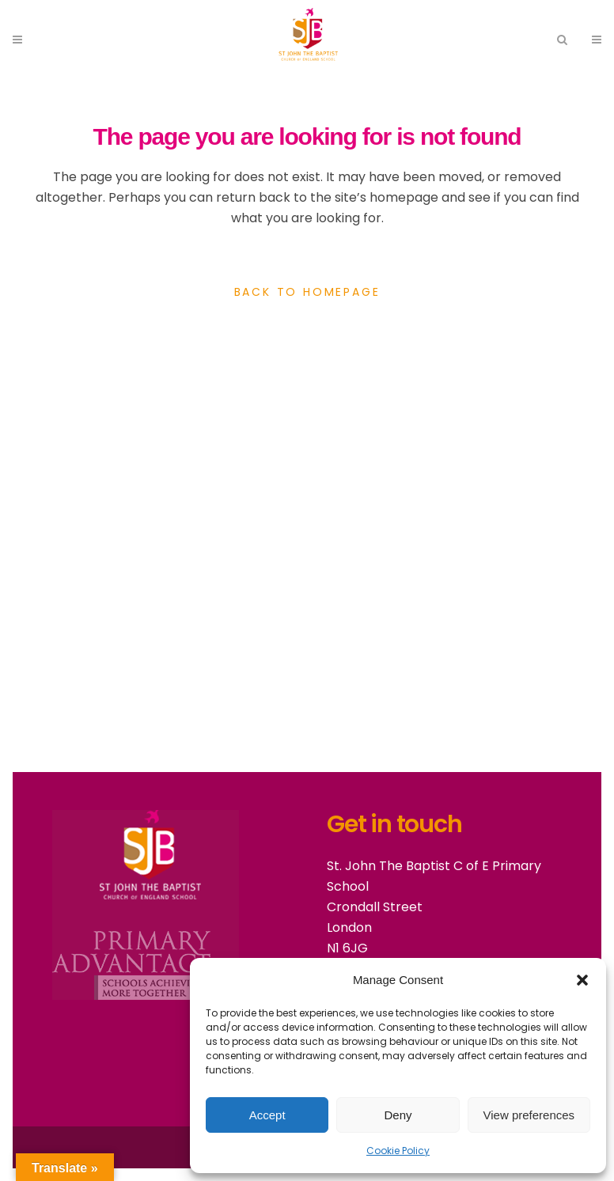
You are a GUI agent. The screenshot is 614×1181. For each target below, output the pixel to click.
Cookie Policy (398, 1150)
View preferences (529, 1115)
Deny (397, 1115)
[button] (582, 980)
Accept (267, 1115)
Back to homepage (307, 292)
